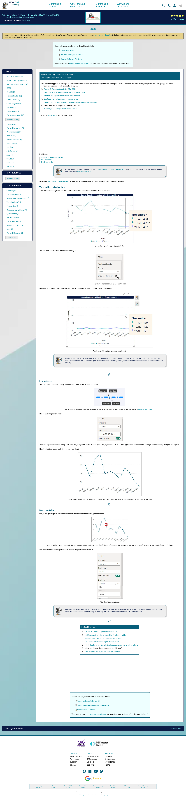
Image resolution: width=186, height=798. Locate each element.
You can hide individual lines (52, 157)
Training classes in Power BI (88, 701)
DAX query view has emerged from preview (61, 99)
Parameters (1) (13, 217)
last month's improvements (58, 181)
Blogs (22, 15)
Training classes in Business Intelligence (93, 705)
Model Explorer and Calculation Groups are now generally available (70, 102)
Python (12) (11, 136)
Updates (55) (12, 237)
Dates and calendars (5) (16, 221)
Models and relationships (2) (18, 198)
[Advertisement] (109, 135)
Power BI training (67, 50)
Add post (26, 20)
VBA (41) (10, 166)
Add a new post (175, 728)
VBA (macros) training (127, 786)
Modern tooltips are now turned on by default (62, 95)
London (89, 753)
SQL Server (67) (13, 151)
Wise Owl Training (9, 15)
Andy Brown (53, 115)
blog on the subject (145, 409)
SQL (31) (10, 147)
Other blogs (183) (14, 103)
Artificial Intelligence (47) (17, 80)
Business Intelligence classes (71, 55)
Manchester (109, 753)
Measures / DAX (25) (15, 225)
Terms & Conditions (93, 795)
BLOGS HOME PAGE (15, 76)
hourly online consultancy (79, 63)
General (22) (11, 191)
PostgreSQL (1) (13, 107)
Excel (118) (11, 92)
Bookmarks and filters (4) (17, 210)
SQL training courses (113, 786)
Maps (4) (10, 229)
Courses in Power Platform (71, 59)
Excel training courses (38, 786)
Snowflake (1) (12, 143)
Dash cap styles (47, 162)
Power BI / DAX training (68, 786)
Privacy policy (104, 795)
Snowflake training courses (98, 786)
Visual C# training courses (143, 786)
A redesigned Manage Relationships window (61, 109)
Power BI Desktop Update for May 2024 (44, 15)
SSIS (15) (10, 159)
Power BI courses (84, 172)
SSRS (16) (10, 162)
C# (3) (9, 88)
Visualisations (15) (14, 202)
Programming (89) (14, 132)
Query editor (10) (13, 214)
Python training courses (83, 786)
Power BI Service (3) (15, 233)
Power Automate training (53, 786)
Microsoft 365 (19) (14, 96)
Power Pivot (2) (13, 124)
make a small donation (103, 35)
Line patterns (46, 160)
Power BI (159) (13, 119)
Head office (74, 753)
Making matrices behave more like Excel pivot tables (65, 92)
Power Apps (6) (13, 111)
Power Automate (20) (15, 115)
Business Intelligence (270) (17, 84)
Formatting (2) (12, 206)
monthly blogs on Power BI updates (110, 169)
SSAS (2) (10, 155)
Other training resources (77, 5)
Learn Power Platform (86, 710)
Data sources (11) (14, 194)
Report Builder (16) (14, 139)
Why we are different (123, 5)
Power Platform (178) (15, 128)
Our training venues (102, 5)
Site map (81, 795)
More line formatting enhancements (19, 17)
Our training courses (55, 5)
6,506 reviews (177, 19)
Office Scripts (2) (13, 100)
